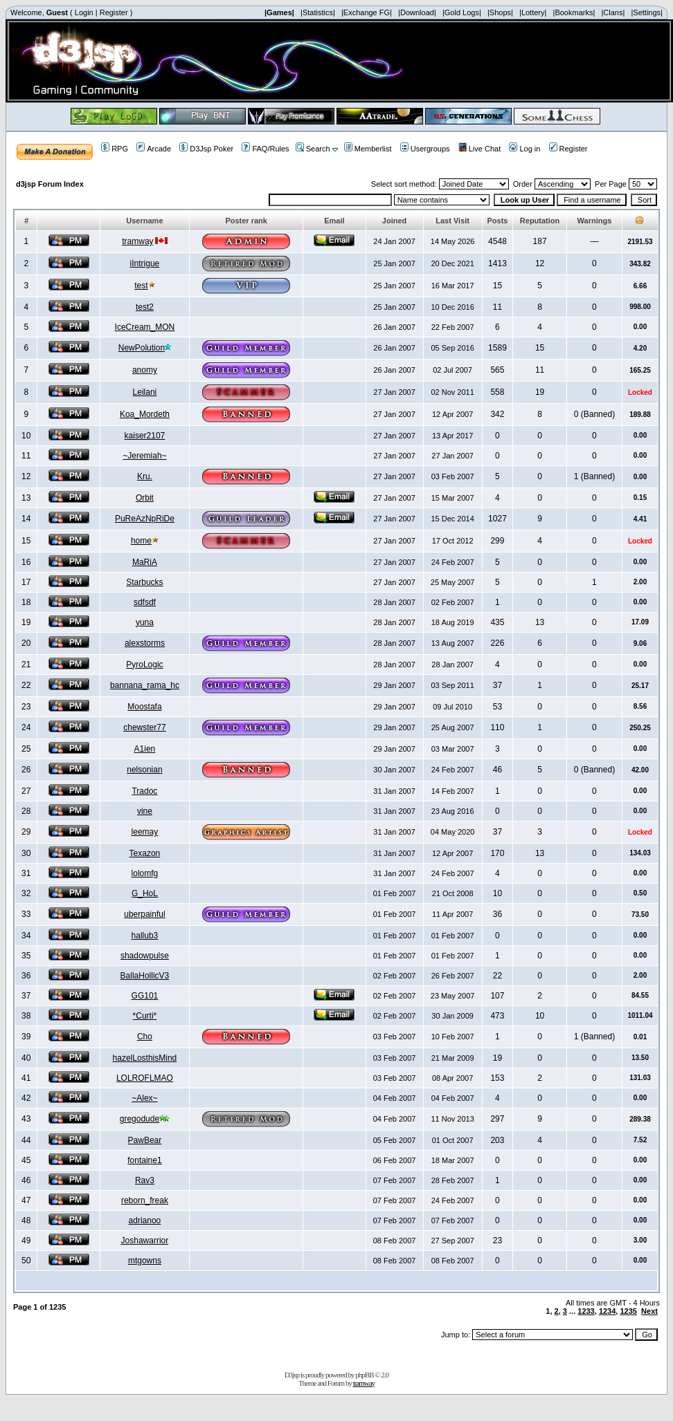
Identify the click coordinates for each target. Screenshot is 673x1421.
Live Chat (479, 149)
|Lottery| (532, 12)
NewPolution (141, 348)
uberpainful (144, 914)
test (140, 285)
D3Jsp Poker (206, 149)
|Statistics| (317, 12)
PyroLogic (144, 664)
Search (313, 149)
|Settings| (646, 12)
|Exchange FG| (366, 12)
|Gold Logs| (461, 12)
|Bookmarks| (574, 12)
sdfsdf (145, 602)
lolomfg (145, 873)
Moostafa (144, 707)
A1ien (145, 749)
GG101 (145, 996)
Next (649, 1311)
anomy (144, 370)
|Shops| (500, 12)
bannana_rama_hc (144, 685)
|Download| (417, 12)
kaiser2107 (145, 435)
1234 (607, 1311)
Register (114, 12)
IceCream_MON (145, 327)
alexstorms (145, 643)
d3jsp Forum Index (50, 184)
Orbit (145, 498)
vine (144, 811)
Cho (144, 1036)
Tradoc (144, 791)
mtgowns (144, 1260)
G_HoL (145, 893)
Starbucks (144, 582)
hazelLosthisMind (145, 1058)
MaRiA (144, 562)
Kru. (144, 476)
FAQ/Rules (265, 149)
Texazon (145, 853)
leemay (145, 832)
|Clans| (613, 12)
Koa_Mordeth (145, 414)
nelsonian (144, 769)
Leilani (145, 392)
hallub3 (145, 935)
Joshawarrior (145, 1240)
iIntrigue (145, 263)
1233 (585, 1311)
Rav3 (144, 1180)
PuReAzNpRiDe (144, 518)
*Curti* (145, 1016)
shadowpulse (144, 955)
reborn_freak (144, 1200)
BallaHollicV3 (145, 976)
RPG (114, 149)
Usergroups (425, 149)
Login (84, 12)
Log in (524, 149)
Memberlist (368, 149)
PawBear (145, 1140)
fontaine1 (144, 1160)
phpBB (364, 1375)
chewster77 (144, 727)
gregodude (139, 1119)
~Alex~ (144, 1098)
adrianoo (145, 1220)
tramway (137, 241)
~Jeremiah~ (144, 456)
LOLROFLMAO (144, 1078)
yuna (145, 622)
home (141, 541)
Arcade (153, 149)
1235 (628, 1311)
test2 (145, 307)
